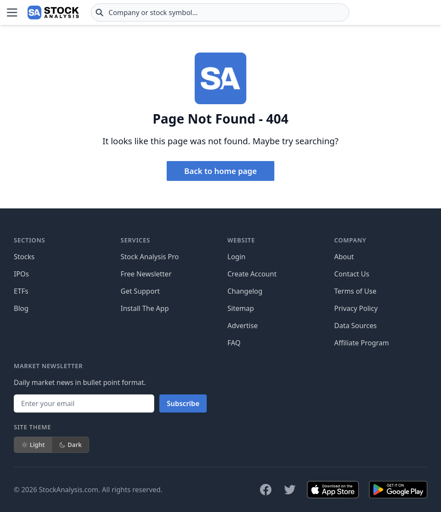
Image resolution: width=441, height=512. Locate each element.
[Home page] (53, 12)
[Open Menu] (12, 12)
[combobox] (220, 12)
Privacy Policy (356, 308)
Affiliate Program (361, 343)
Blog (21, 308)
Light (33, 445)
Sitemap (240, 308)
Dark (70, 445)
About (344, 256)
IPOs (21, 274)
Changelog (244, 291)
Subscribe (183, 403)
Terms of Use (355, 291)
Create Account (251, 274)
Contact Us (351, 274)
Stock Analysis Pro (150, 256)
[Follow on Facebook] (266, 489)
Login (236, 256)
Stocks (24, 256)
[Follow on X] (290, 489)
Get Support (140, 291)
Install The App (145, 308)
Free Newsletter (146, 274)
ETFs (21, 291)
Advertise (242, 325)
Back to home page (220, 171)
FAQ (233, 343)
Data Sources (355, 325)
